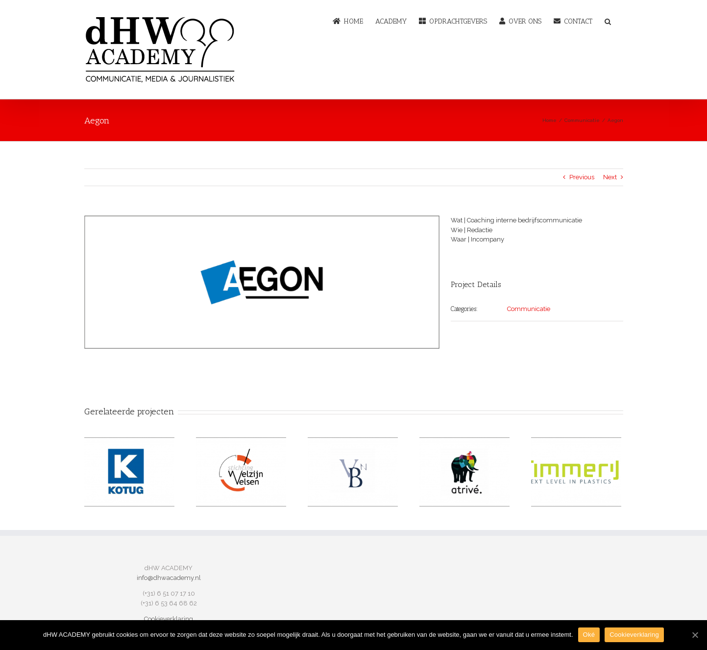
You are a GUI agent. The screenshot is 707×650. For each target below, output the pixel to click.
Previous (581, 177)
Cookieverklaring (168, 619)
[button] (608, 20)
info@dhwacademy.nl (169, 577)
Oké (589, 634)
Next (610, 177)
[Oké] (695, 635)
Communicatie (528, 309)
